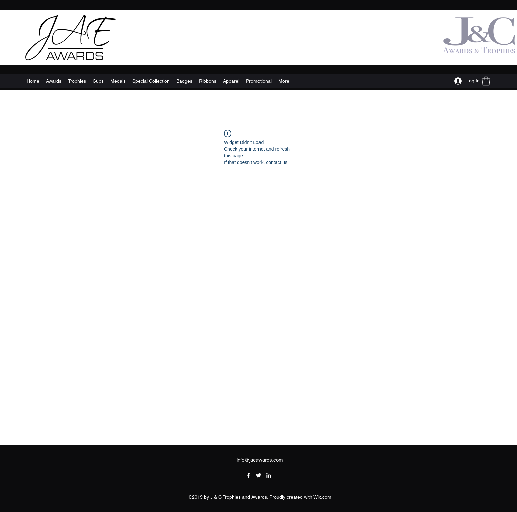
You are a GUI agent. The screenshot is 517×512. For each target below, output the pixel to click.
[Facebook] (248, 475)
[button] (486, 81)
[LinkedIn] (268, 475)
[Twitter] (258, 475)
